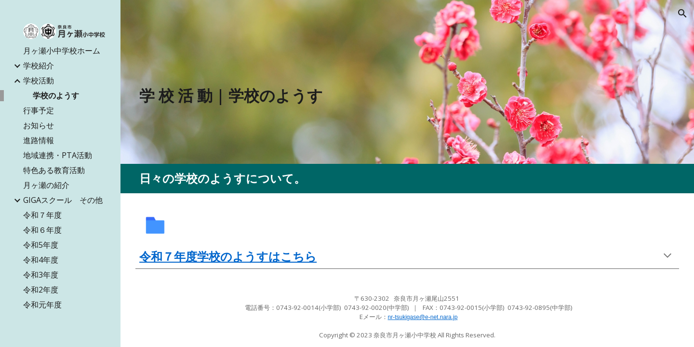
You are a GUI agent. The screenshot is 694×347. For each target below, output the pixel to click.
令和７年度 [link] (42, 215)
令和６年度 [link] (42, 230)
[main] (338, 95)
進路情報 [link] (38, 140)
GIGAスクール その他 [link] (63, 200)
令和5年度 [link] (40, 245)
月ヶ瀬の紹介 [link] (46, 185)
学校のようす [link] (56, 95)
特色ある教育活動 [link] (54, 170)
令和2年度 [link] (40, 289)
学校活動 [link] (38, 80)
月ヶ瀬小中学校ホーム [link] (61, 50)
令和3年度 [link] (40, 274)
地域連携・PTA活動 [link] (57, 155)
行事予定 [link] (38, 110)
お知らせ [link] (38, 125)
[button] (682, 13)
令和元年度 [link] (42, 304)
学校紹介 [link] (38, 65)
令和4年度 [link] (40, 259)
